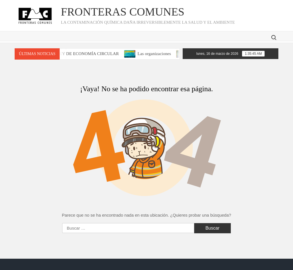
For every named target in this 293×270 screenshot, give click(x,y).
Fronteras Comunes (122, 11)
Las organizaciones (157, 53)
